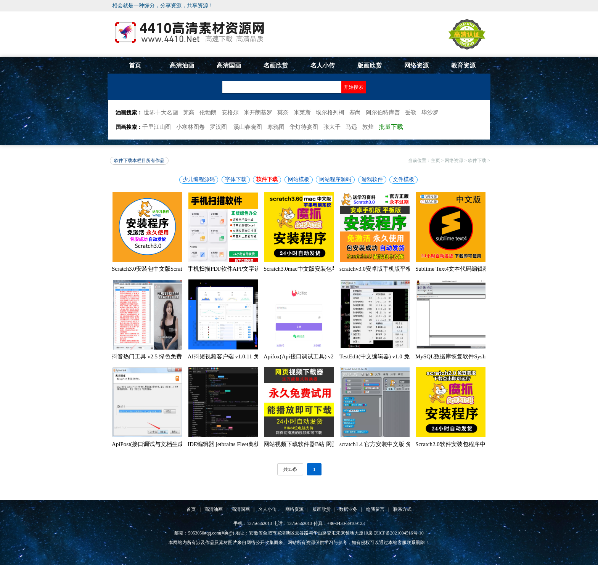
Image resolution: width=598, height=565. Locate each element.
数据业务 (348, 509)
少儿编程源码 (199, 179)
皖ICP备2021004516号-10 (399, 533)
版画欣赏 (369, 65)
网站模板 (298, 179)
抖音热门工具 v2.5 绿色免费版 (150, 356)
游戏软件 (372, 179)
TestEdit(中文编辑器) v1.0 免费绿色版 (385, 356)
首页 (135, 65)
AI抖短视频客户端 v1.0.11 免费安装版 (235, 356)
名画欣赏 (276, 65)
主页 (435, 160)
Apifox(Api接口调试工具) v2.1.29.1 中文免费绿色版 (327, 356)
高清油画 (182, 65)
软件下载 (477, 160)
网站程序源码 (335, 179)
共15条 (290, 469)
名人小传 (322, 65)
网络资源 (416, 65)
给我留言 (375, 509)
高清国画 (229, 65)
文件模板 (403, 179)
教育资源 (463, 65)
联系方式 (402, 509)
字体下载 (235, 179)
